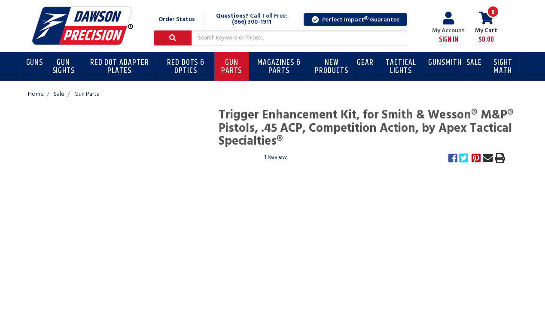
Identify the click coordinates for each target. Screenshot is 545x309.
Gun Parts (231, 66)
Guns (34, 62)
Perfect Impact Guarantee (355, 20)
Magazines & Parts (278, 66)
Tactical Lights (401, 66)
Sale (474, 62)
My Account (448, 28)
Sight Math (502, 66)
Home (36, 94)
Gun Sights (63, 66)
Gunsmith (445, 62)
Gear (365, 62)
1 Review (275, 157)
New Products (331, 66)
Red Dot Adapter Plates (119, 66)
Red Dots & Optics (186, 66)
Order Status (176, 19)
